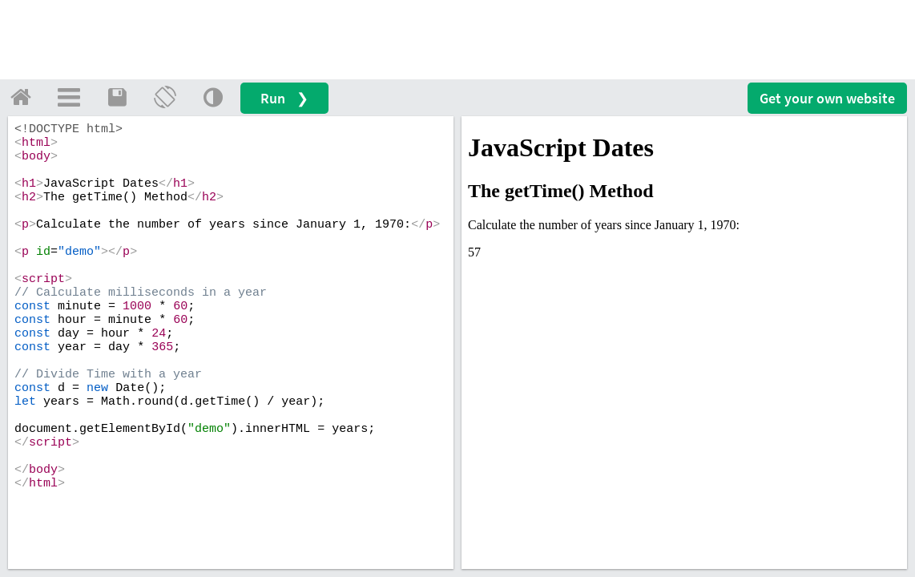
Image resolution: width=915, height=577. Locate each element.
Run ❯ (284, 98)
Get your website (827, 98)
